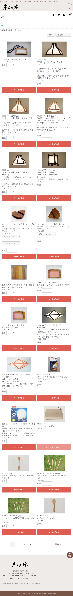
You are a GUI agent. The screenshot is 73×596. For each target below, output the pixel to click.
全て (2, 26)
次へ (48, 544)
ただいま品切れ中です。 (54, 447)
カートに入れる (19, 90)
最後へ (58, 544)
